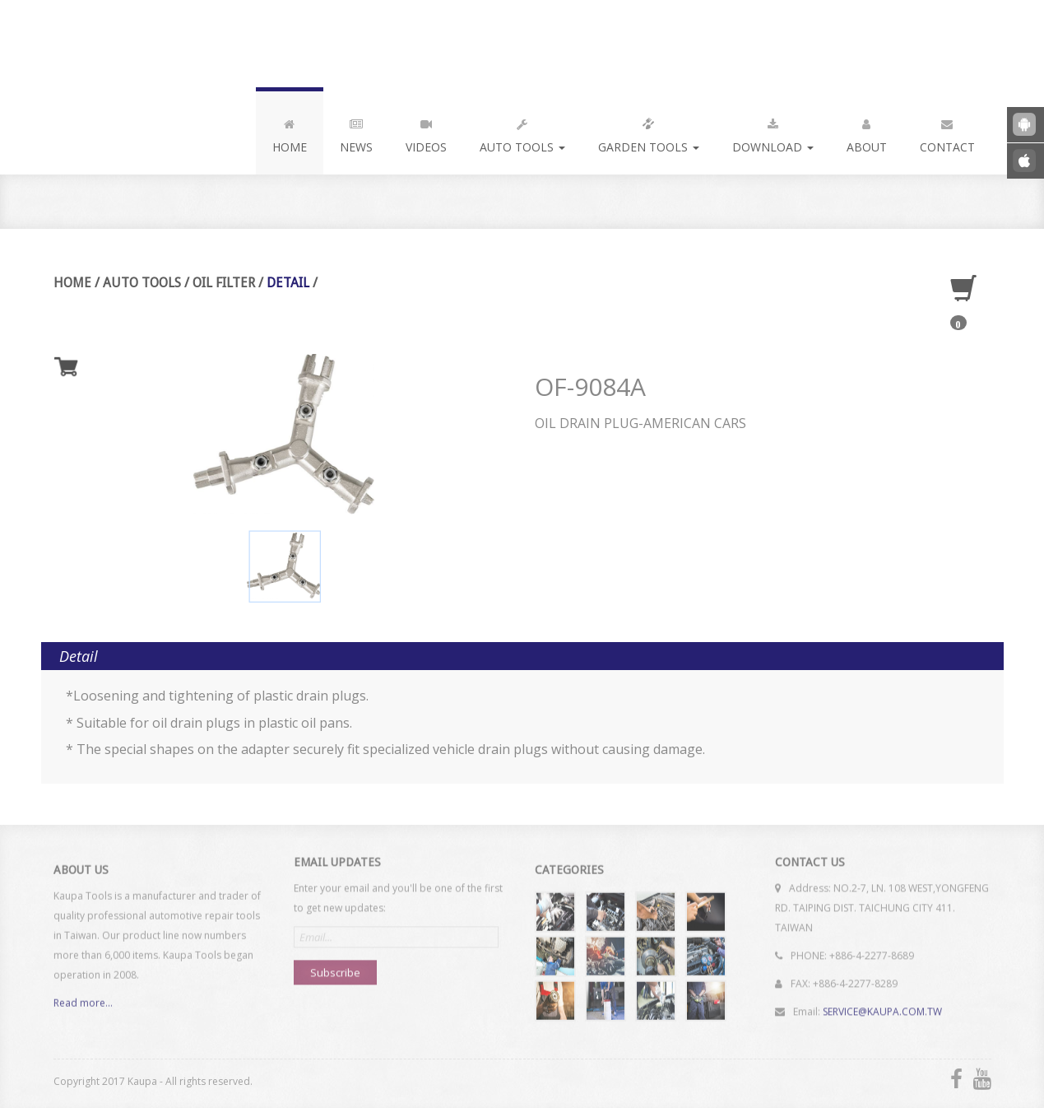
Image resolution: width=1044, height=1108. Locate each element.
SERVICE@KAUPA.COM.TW (882, 1006)
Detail (287, 283)
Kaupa (163, 43)
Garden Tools (648, 132)
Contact (947, 132)
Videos (426, 132)
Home (289, 132)
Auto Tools (522, 132)
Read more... (83, 1010)
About (867, 132)
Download (773, 132)
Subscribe (335, 966)
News (356, 132)
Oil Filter (223, 283)
